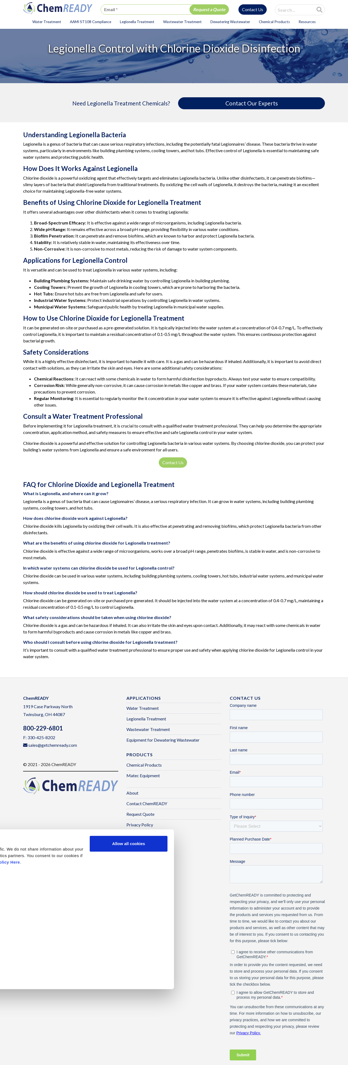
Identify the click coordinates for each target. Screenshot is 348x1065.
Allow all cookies (128, 919)
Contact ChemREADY (146, 803)
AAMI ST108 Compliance (90, 22)
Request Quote (140, 814)
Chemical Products (274, 22)
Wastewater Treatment (182, 22)
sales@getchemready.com (52, 745)
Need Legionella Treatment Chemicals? (121, 103)
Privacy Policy (139, 824)
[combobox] (291, 10)
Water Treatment (46, 22)
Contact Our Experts (251, 103)
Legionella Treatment (137, 22)
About (132, 792)
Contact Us (252, 9)
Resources (307, 22)
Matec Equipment (143, 775)
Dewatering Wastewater (230, 22)
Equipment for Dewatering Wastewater (163, 739)
